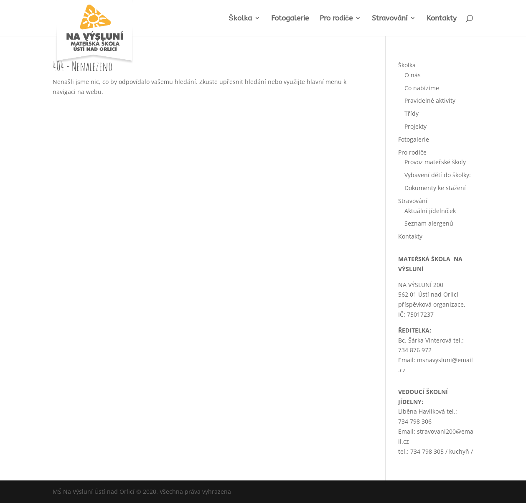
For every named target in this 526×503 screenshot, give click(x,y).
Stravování (389, 18)
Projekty (415, 126)
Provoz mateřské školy (435, 162)
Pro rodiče (336, 18)
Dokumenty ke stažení (435, 188)
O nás (412, 75)
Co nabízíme (421, 88)
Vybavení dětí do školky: (437, 175)
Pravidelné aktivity (429, 100)
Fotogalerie (290, 18)
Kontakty (442, 18)
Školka (240, 18)
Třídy (411, 113)
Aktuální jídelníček (430, 211)
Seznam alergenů (428, 223)
